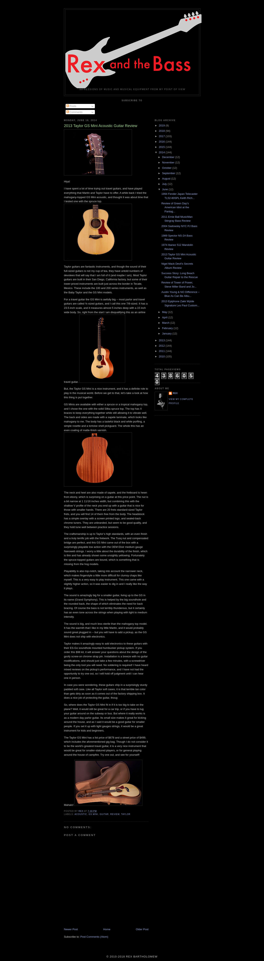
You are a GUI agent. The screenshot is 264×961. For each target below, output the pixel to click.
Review (114, 814)
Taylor (125, 814)
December (168, 157)
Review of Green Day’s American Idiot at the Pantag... (175, 207)
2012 (162, 345)
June (165, 189)
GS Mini (93, 814)
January (167, 333)
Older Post (142, 929)
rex (175, 393)
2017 (162, 136)
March (166, 322)
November (168, 162)
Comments (74, 112)
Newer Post (71, 929)
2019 (162, 125)
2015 (162, 147)
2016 (162, 141)
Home (107, 929)
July (165, 184)
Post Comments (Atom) (94, 936)
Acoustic (80, 814)
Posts (71, 106)
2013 (162, 340)
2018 (162, 130)
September (169, 173)
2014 (162, 152)
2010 (162, 356)
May (165, 312)
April (165, 317)
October (167, 167)
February (168, 328)
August (166, 178)
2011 (162, 351)
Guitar (104, 814)
